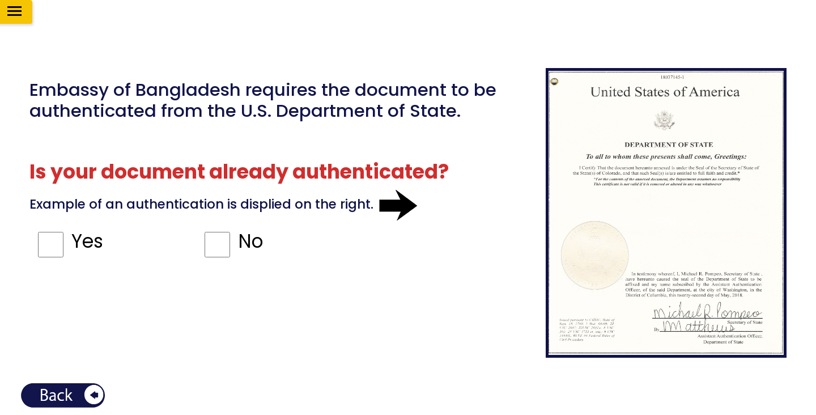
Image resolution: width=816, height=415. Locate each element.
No (250, 241)
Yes (87, 241)
